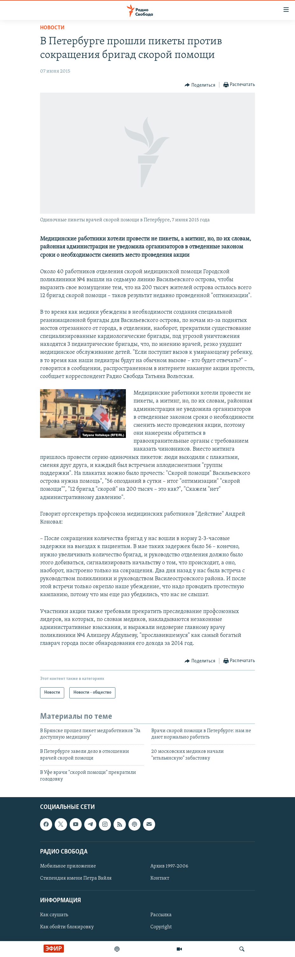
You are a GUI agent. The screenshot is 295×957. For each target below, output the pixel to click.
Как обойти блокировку (67, 927)
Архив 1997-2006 (169, 866)
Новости (52, 28)
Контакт (159, 878)
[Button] (200, 85)
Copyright (161, 927)
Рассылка (161, 915)
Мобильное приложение (68, 866)
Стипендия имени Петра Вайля (76, 878)
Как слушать (54, 915)
